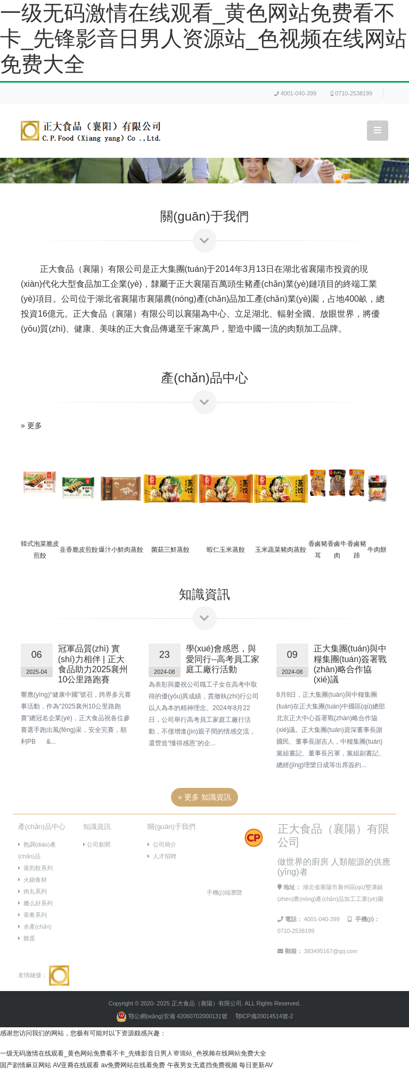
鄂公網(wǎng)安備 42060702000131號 (172, 1016)
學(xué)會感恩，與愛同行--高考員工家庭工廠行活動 (223, 658)
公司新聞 (96, 844)
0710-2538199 (351, 93)
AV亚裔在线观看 (76, 1065)
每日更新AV (256, 1065)
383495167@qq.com (330, 951)
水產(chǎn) (35, 926)
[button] (30, 535)
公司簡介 (162, 844)
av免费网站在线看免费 (133, 1065)
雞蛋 (26, 938)
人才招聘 (162, 856)
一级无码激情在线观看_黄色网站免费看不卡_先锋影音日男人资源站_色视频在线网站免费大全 (203, 38)
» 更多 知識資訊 (204, 797)
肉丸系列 (32, 891)
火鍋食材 (32, 879)
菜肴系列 (32, 915)
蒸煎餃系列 (35, 868)
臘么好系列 (35, 903)
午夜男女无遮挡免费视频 (202, 1065)
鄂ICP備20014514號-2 (264, 1016)
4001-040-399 (295, 93)
